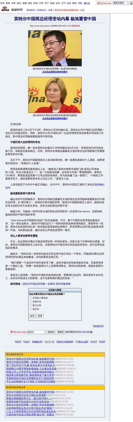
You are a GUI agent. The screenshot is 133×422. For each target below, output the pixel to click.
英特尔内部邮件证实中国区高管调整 (26, 395)
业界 (50, 10)
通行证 (87, 3)
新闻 (8, 3)
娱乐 (19, 3)
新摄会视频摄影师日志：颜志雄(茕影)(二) (29, 398)
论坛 (26, 341)
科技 (36, 3)
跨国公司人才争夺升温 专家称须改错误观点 (30, 372)
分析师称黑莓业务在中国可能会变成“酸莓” (29, 408)
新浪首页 (31, 10)
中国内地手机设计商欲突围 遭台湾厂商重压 (30, 414)
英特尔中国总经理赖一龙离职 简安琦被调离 (47, 284)
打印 (94, 341)
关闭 (102, 341)
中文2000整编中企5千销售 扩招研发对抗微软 (30, 381)
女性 (58, 3)
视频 (25, 3)
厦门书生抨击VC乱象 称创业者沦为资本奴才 (30, 365)
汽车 (41, 3)
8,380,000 (85, 332)
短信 (69, 3)
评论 (18, 341)
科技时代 (41, 10)
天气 (63, 3)
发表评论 (98, 326)
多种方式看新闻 (64, 341)
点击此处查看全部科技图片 (55, 72)
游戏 (52, 3)
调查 (59, 290)
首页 (2, 3)
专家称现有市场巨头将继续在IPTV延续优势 (30, 378)
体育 (13, 3)
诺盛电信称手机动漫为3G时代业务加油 (27, 401)
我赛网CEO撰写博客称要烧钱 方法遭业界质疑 (31, 368)
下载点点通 (82, 341)
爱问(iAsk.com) (18, 332)
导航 (80, 3)
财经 (30, 3)
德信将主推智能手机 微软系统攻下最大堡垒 (30, 375)
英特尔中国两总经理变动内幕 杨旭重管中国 (30, 359)
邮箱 (74, 3)
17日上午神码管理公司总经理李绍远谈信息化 (31, 411)
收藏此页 (37, 341)
